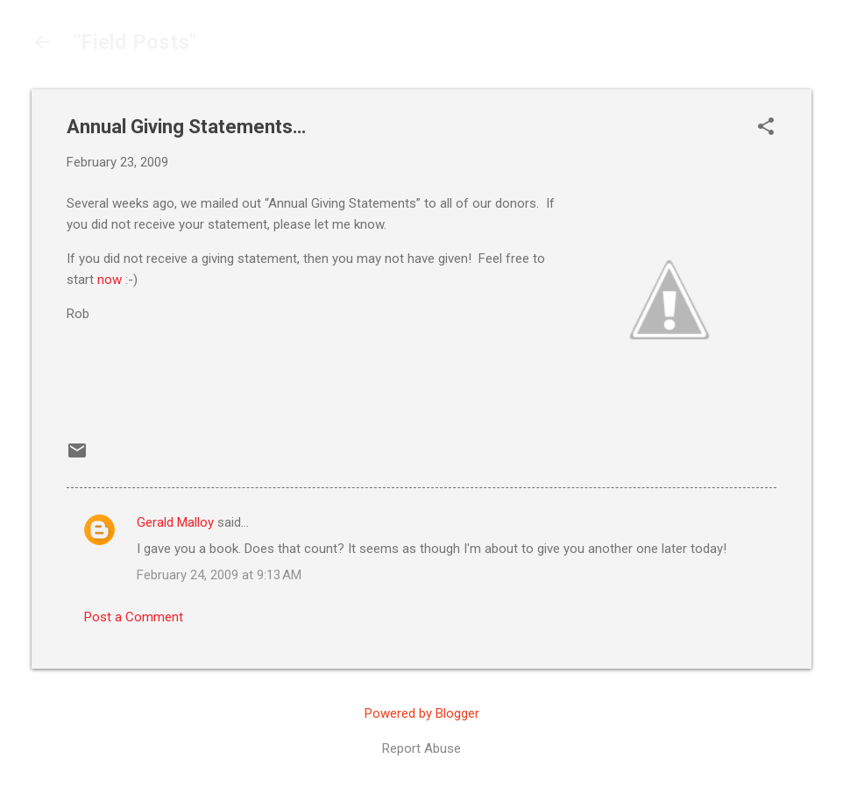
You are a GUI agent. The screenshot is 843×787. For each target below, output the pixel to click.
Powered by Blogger (422, 713)
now (109, 279)
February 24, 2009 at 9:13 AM (219, 575)
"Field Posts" (135, 42)
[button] (765, 128)
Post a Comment (133, 617)
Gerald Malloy (175, 522)
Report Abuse (421, 748)
